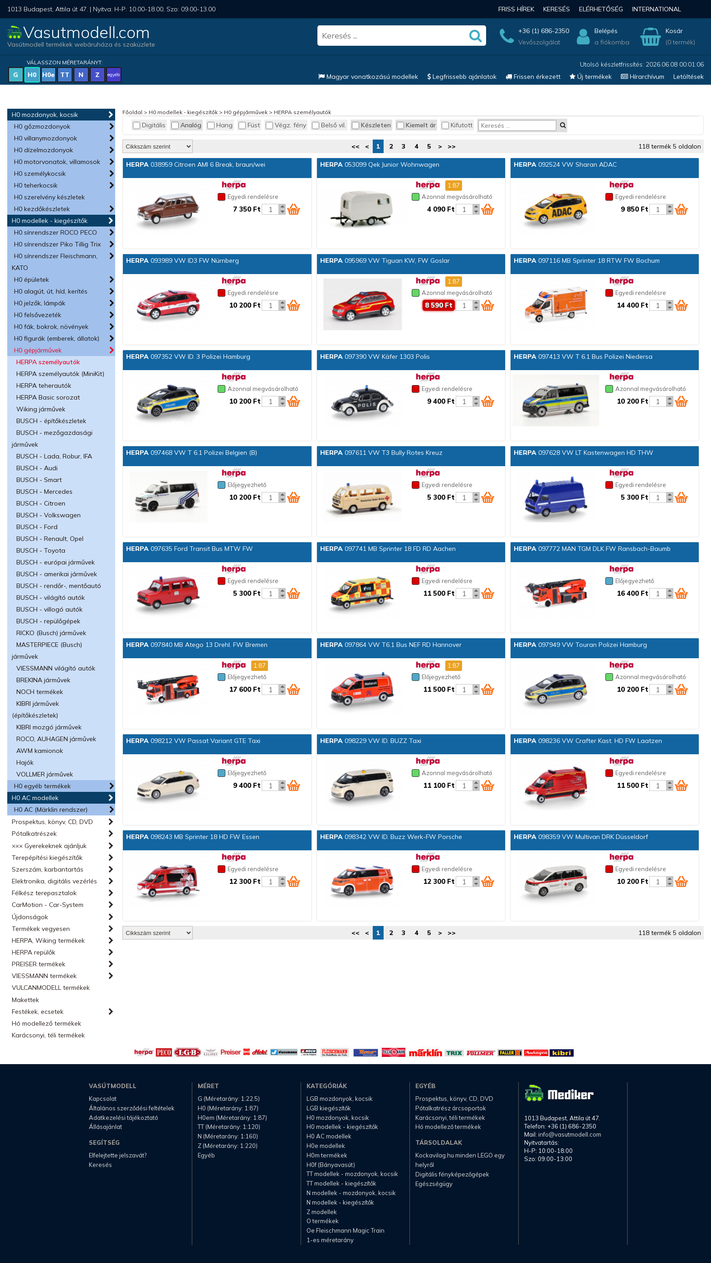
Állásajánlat (105, 1126)
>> (452, 146)
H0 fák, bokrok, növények (51, 327)
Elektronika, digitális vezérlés (54, 881)
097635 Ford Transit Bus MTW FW (189, 549)
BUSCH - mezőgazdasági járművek (52, 438)
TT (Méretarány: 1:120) (229, 1126)
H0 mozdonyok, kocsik (45, 115)
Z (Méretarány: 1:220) (228, 1145)
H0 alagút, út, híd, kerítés (51, 291)
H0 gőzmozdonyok (42, 126)
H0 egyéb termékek (42, 786)
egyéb (113, 74)
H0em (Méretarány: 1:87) (232, 1117)
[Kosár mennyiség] (270, 209)
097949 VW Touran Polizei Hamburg (580, 645)
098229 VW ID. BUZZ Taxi (370, 741)
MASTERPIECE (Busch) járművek (47, 650)
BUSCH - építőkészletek (51, 421)
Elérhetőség (601, 9)
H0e (48, 75)
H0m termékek (327, 1155)
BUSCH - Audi (37, 468)
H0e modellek (326, 1145)
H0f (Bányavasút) (331, 1164)
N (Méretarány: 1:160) (228, 1136)
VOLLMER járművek (44, 774)
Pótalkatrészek (34, 833)
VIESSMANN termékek (44, 976)
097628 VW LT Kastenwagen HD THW (583, 452)
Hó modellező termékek (46, 1023)
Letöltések (688, 76)
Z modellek (322, 1211)
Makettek (25, 1000)
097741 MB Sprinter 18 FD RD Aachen (388, 549)
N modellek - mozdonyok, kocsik (351, 1192)
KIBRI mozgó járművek (49, 727)
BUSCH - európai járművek (55, 562)
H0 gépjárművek (38, 350)
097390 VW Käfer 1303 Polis (375, 356)
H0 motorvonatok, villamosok (57, 162)
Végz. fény (286, 125)
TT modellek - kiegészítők (341, 1183)
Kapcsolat (103, 1098)
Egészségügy (434, 1183)
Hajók (25, 762)
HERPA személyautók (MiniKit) (60, 374)
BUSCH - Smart (39, 480)
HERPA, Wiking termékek (48, 940)
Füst (249, 125)
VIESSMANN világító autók (55, 668)
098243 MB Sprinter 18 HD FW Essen (192, 837)
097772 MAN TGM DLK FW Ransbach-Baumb (592, 549)
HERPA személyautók (48, 362)
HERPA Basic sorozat (48, 397)
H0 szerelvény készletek (49, 197)
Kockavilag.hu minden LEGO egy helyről (460, 1160)
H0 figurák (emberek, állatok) (56, 338)
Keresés (556, 9)
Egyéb (206, 1155)
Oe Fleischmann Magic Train (346, 1230)
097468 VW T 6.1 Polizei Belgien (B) (191, 452)
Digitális (149, 125)
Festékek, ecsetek (37, 1012)
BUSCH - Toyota (40, 550)
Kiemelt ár (416, 125)
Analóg (186, 125)
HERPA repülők (33, 952)
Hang (220, 125)
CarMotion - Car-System (47, 905)
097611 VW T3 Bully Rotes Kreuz (381, 452)
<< (355, 146)
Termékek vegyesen (41, 929)
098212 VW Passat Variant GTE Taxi (193, 741)
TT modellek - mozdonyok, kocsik (352, 1173)
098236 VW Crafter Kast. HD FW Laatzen (588, 741)
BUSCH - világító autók (50, 597)
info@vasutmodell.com (569, 1134)
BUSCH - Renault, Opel (49, 539)
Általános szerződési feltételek (132, 1108)
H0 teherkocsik (36, 185)
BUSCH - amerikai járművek (56, 574)
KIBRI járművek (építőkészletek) (35, 709)
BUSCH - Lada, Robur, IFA (54, 456)
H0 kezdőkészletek (42, 209)
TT (64, 75)
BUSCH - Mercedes (44, 491)
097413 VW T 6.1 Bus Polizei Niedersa (583, 356)
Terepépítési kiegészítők (47, 857)
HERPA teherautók (43, 385)
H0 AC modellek (35, 798)
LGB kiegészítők (329, 1108)
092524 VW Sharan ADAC (565, 164)
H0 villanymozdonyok (45, 138)
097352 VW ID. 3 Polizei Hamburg (188, 356)
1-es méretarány (330, 1240)
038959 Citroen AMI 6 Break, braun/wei (195, 164)
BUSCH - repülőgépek (48, 621)
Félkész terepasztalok (44, 893)
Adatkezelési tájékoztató (123, 1117)
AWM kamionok (39, 751)
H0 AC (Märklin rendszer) (51, 809)
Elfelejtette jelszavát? (117, 1155)
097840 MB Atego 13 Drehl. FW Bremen (197, 645)
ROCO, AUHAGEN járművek (56, 739)
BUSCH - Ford (37, 527)
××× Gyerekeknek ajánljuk (49, 846)
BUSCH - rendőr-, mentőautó (58, 586)
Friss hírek (516, 9)
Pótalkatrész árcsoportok (450, 1108)
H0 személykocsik (40, 173)
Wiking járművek (40, 409)
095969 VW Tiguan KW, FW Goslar (385, 260)
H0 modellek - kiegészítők (50, 221)
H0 (32, 75)
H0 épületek (31, 279)
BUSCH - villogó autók (49, 609)
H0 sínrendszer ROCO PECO (55, 232)
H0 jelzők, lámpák (39, 303)
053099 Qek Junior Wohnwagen (379, 164)
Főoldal (132, 112)
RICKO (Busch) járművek (51, 633)
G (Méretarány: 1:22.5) (229, 1098)
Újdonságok (30, 917)
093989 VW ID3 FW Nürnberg (182, 260)
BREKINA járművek (43, 680)
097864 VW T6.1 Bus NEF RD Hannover (391, 645)
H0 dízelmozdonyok (43, 150)
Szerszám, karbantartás (47, 869)
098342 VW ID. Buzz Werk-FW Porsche (391, 837)
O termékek (323, 1220)
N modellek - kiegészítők (340, 1202)
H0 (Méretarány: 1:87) (228, 1108)
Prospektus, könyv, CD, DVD (52, 822)
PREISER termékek (38, 964)
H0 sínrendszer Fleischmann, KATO (54, 262)
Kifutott (457, 125)
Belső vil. (329, 125)
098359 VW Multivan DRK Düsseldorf (581, 837)
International (656, 9)
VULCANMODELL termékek (51, 987)
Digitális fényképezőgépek (452, 1174)
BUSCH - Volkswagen (48, 515)
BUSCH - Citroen (40, 503)
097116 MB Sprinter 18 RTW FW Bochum (587, 260)
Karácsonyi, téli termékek (48, 1035)
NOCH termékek (39, 692)
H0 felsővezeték (37, 315)
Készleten (371, 125)
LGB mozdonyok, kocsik (340, 1098)
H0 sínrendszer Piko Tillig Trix (57, 244)
